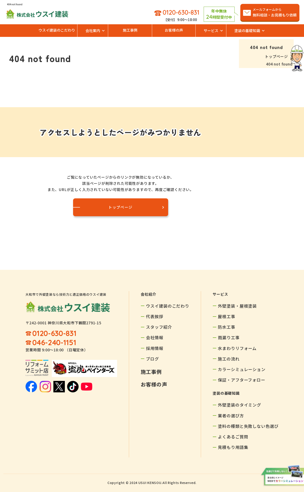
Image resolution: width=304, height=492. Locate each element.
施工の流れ (229, 359)
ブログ (152, 359)
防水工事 (226, 327)
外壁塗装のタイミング (239, 405)
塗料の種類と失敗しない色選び (248, 426)
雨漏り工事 (229, 337)
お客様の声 (174, 30)
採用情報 (154, 348)
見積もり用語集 (233, 447)
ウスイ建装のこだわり (56, 30)
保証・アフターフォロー (241, 380)
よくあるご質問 (233, 437)
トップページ (276, 56)
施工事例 (130, 30)
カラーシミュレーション (242, 369)
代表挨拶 (154, 316)
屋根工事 (226, 316)
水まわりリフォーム (237, 348)
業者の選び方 (231, 415)
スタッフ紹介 (159, 327)
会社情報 (154, 337)
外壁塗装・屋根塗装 (237, 306)
